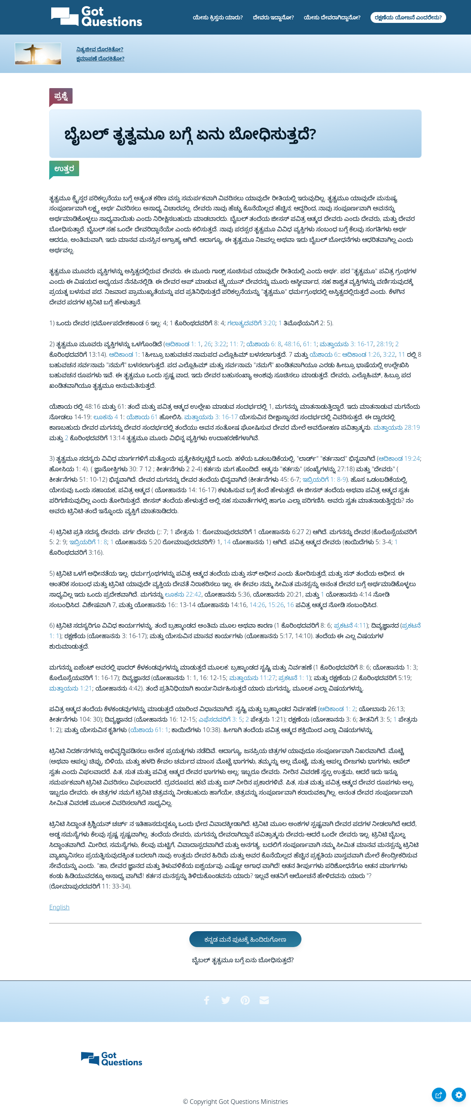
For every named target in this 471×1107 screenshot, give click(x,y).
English (59, 907)
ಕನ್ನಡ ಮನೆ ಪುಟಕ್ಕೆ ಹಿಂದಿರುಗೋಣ (245, 939)
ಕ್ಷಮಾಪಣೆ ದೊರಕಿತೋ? (100, 58)
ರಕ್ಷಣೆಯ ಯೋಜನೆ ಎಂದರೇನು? (408, 17)
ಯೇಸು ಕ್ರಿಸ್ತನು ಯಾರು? (218, 17)
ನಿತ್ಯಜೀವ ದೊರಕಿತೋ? (99, 49)
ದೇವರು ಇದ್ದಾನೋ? (273, 17)
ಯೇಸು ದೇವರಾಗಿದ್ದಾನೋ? (332, 17)
